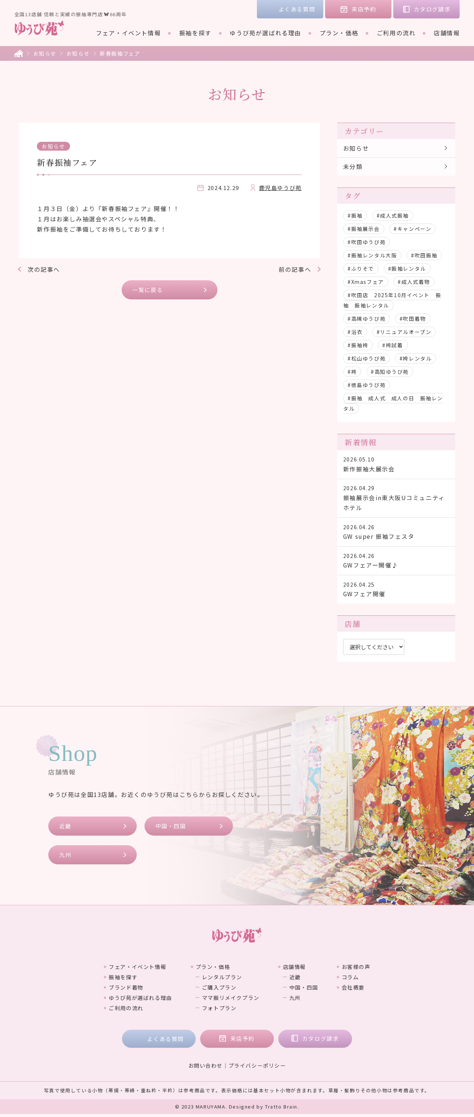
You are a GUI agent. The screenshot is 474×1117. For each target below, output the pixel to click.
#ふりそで (361, 269)
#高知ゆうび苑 (390, 372)
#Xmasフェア (366, 282)
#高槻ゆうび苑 (367, 319)
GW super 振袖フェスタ (396, 533)
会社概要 (364, 990)
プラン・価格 (339, 32)
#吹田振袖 (424, 255)
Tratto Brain (281, 1109)
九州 (65, 857)
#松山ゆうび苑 (367, 358)
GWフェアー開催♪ (396, 562)
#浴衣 (355, 332)
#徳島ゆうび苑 (367, 385)
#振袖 (355, 215)
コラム (361, 979)
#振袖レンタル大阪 (372, 255)
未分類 (353, 166)
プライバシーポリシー (257, 1068)
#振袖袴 (358, 345)
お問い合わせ (205, 1068)
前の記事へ (295, 269)
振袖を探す (195, 32)
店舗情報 (447, 32)
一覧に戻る (148, 290)
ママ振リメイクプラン (231, 1000)
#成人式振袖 (393, 215)
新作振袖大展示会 (396, 465)
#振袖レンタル (407, 269)
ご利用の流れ (396, 32)
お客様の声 (368, 969)
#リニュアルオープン (404, 332)
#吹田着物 (413, 319)
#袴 (352, 372)
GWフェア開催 (396, 591)
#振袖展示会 (364, 229)
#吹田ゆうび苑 (367, 242)
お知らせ (45, 53)
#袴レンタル (416, 358)
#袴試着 (393, 345)
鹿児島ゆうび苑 (280, 188)
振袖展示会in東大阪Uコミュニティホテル (396, 499)
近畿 (65, 828)
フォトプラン (218, 1010)
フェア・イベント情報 (128, 32)
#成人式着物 (414, 282)
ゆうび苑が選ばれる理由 (265, 32)
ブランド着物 (115, 990)
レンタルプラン (221, 979)
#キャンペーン (413, 229)
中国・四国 (171, 828)
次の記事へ (44, 269)
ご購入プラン (218, 990)
